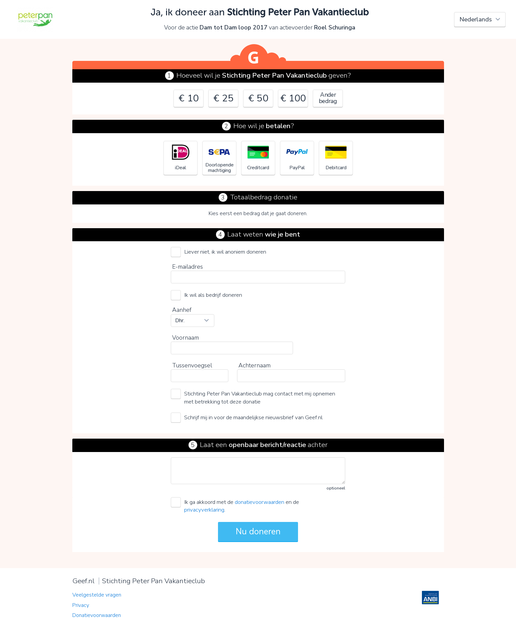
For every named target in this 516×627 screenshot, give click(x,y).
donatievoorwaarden (259, 502)
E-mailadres (187, 267)
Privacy (80, 605)
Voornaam (185, 338)
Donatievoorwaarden (96, 615)
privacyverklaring (204, 510)
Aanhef (182, 310)
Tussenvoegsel (192, 365)
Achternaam (254, 365)
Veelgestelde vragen (96, 595)
